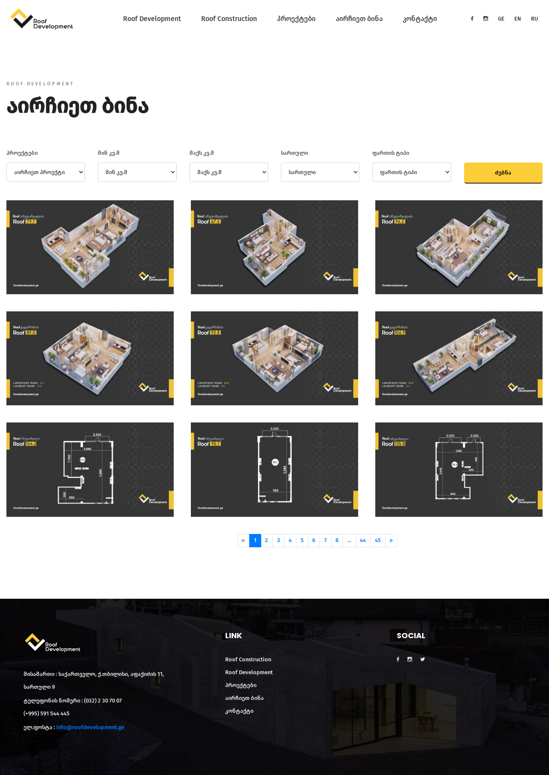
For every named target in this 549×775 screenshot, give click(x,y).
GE (501, 18)
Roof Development (152, 19)
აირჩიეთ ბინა (359, 19)
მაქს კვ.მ (202, 153)
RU (534, 18)
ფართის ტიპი (390, 153)
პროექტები (296, 19)
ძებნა (503, 172)
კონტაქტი (420, 19)
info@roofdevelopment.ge (90, 727)
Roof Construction (229, 19)
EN (517, 18)
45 (378, 540)
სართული (294, 153)
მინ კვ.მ (109, 153)
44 (363, 540)
